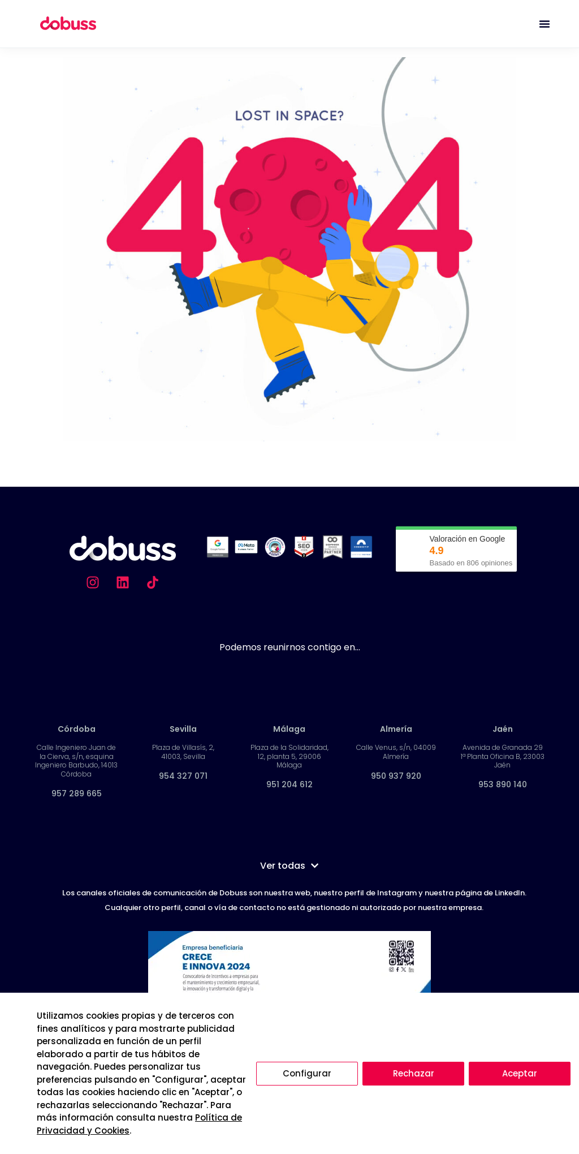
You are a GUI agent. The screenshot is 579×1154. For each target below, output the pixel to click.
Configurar (307, 1073)
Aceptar (519, 1073)
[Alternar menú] (544, 23)
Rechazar (413, 1073)
